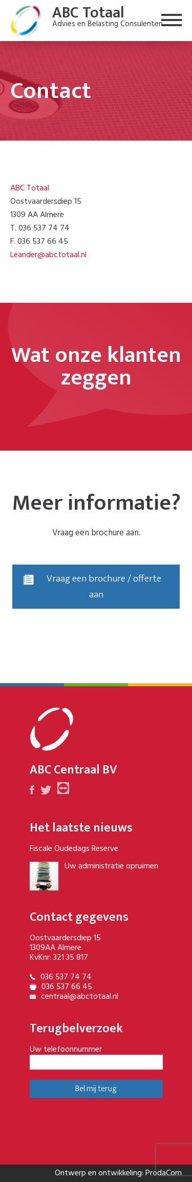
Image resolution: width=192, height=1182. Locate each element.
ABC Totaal (29, 188)
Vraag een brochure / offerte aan (92, 587)
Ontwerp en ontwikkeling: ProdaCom (118, 1173)
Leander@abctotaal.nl (48, 255)
